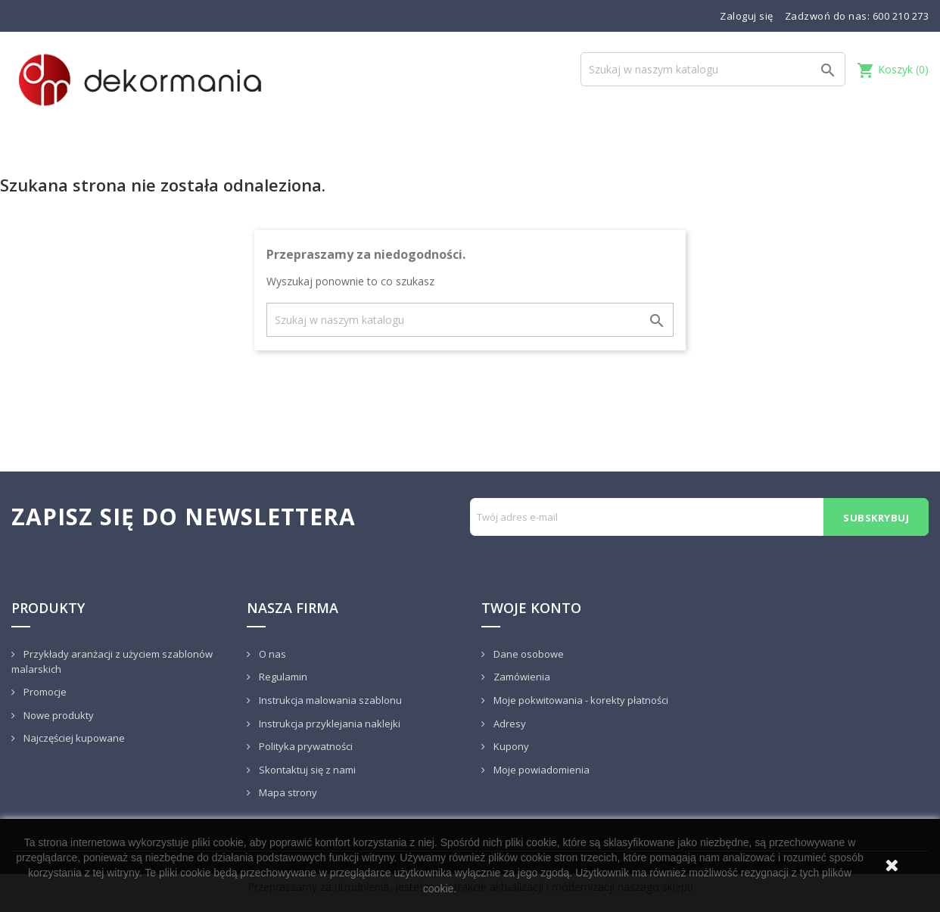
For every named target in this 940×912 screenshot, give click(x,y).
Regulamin (282, 676)
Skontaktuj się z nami (306, 770)
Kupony (510, 746)
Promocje (44, 692)
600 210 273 (901, 16)
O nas (271, 654)
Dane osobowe (527, 654)
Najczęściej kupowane (73, 738)
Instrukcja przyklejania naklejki (328, 723)
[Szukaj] (712, 69)
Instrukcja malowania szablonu (329, 700)
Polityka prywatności (305, 746)
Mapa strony (287, 792)
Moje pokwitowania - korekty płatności (579, 700)
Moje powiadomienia (540, 770)
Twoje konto (531, 608)
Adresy (508, 723)
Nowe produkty (57, 715)
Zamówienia (520, 676)
